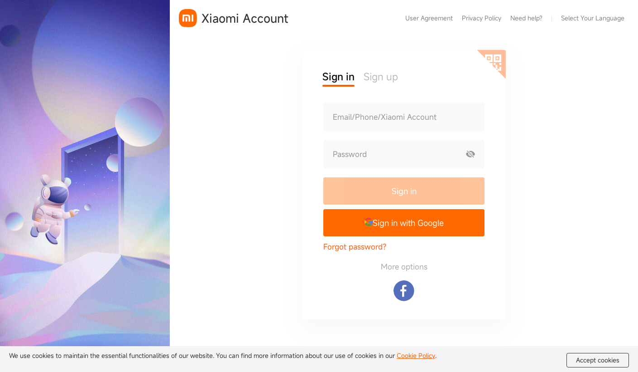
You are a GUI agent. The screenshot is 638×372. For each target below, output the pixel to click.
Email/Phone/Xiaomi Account (385, 117)
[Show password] (470, 154)
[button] (403, 222)
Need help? (526, 18)
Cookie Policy (416, 355)
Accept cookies (597, 360)
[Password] (390, 154)
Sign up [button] (381, 76)
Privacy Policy (481, 18)
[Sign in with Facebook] (403, 290)
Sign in (404, 191)
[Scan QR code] (491, 64)
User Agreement (429, 18)
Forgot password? (354, 246)
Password (350, 154)
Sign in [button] (338, 76)
